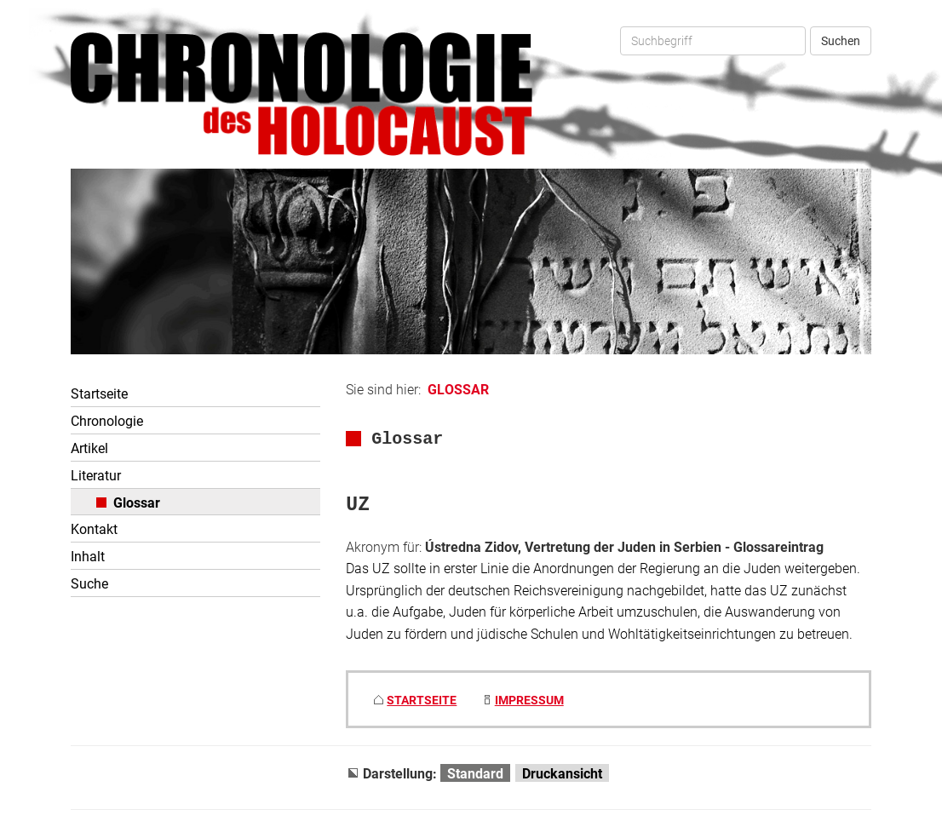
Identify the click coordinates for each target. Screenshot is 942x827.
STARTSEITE (422, 700)
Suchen (840, 40)
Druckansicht (562, 773)
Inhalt (88, 556)
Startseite (99, 393)
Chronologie (107, 420)
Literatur (96, 475)
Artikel (89, 448)
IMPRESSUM (529, 700)
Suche (89, 583)
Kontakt (94, 528)
